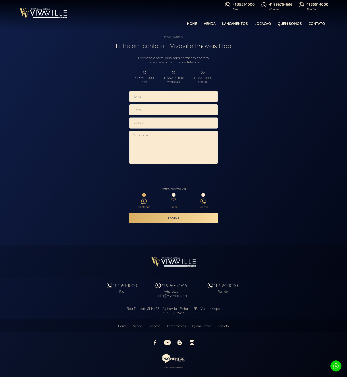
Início (167, 36)
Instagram (192, 342)
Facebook (154, 342)
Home (192, 23)
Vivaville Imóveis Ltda (173, 262)
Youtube (167, 342)
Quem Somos (290, 23)
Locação (262, 23)
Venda (210, 23)
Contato (316, 23)
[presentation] (173, 175)
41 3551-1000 (144, 79)
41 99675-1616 (173, 79)
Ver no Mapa (210, 309)
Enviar (173, 218)
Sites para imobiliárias (173, 367)
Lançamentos (235, 23)
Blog (179, 342)
